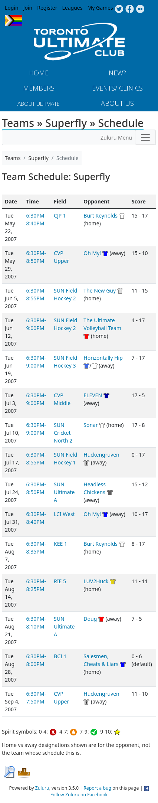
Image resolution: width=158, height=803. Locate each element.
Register (47, 7)
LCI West (64, 514)
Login (12, 7)
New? (117, 72)
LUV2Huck (95, 581)
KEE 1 (60, 543)
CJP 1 (60, 215)
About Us (117, 103)
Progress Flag (13, 20)
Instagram (140, 9)
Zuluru (42, 788)
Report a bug (97, 788)
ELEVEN (92, 395)
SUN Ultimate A (64, 492)
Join (28, 7)
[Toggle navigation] (145, 137)
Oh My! (92, 253)
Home (39, 72)
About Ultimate (38, 103)
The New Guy (99, 290)
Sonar (90, 424)
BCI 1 (60, 656)
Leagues (72, 7)
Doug (90, 618)
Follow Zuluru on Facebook (79, 794)
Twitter (119, 9)
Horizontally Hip (102, 357)
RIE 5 (60, 581)
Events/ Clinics (117, 88)
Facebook (130, 9)
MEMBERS (39, 88)
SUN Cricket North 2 (63, 432)
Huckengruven (101, 454)
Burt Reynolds (100, 215)
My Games (100, 7)
